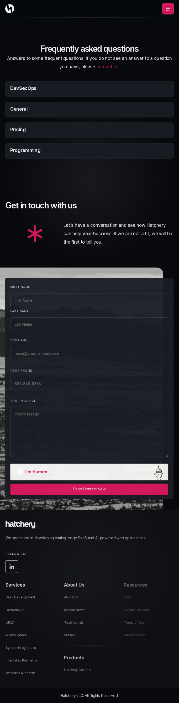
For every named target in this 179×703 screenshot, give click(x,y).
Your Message (20, 400)
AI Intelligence (20, 638)
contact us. (107, 71)
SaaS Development (24, 601)
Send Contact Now (86, 489)
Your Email (17, 340)
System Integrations (25, 651)
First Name (17, 287)
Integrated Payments (25, 664)
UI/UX (14, 626)
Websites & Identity (24, 676)
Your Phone (18, 370)
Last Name (16, 311)
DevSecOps (19, 613)
